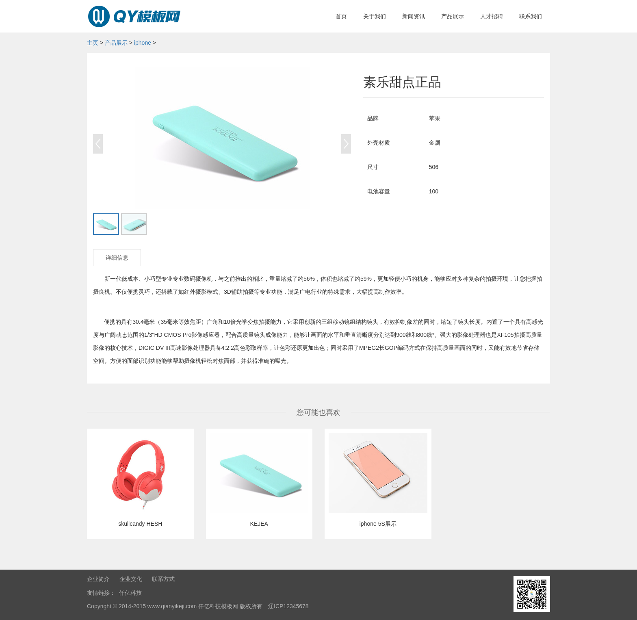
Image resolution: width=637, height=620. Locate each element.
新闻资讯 (413, 16)
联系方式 (163, 579)
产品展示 (452, 16)
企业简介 (98, 579)
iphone (142, 42)
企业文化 (130, 579)
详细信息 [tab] (117, 257)
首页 (341, 16)
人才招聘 (491, 16)
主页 (92, 42)
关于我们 (374, 16)
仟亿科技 (130, 593)
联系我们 (530, 16)
